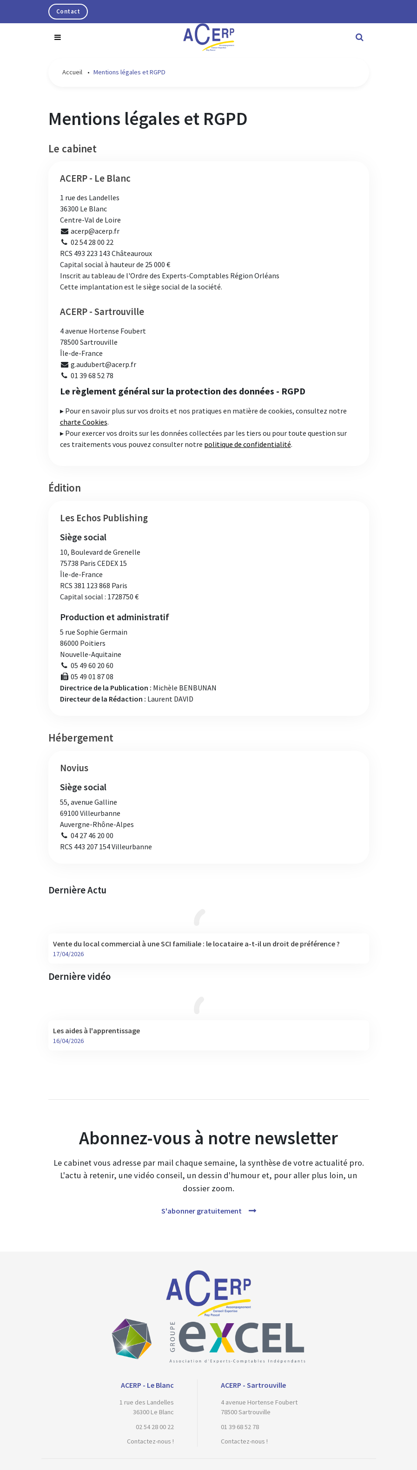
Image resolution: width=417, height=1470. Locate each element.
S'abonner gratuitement (201, 1210)
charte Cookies (83, 422)
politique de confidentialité (247, 444)
